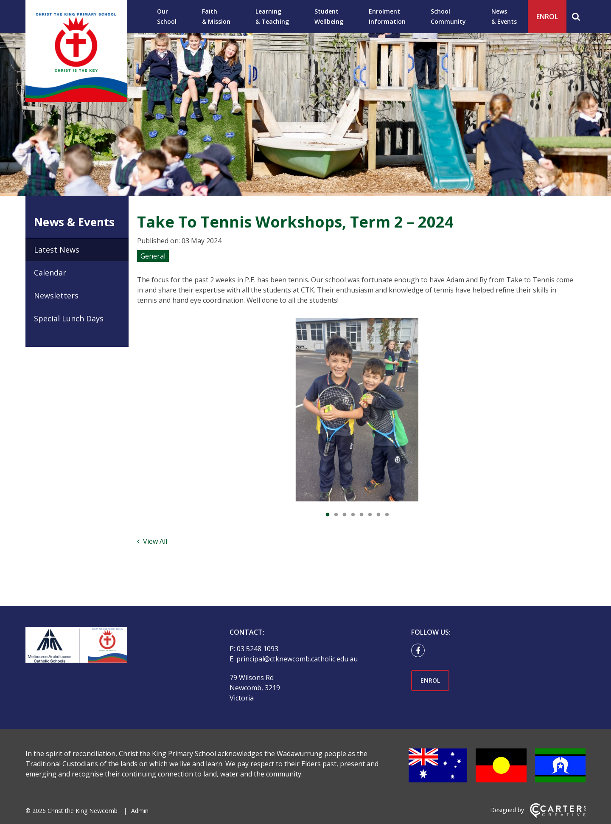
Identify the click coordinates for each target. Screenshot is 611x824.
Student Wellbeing (328, 16)
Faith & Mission (216, 16)
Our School (167, 16)
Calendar (50, 272)
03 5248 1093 (257, 648)
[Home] (112, 646)
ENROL (547, 16)
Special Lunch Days (69, 318)
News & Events (504, 16)
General (152, 256)
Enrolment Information (387, 16)
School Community (448, 16)
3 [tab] (344, 515)
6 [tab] (370, 515)
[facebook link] (420, 650)
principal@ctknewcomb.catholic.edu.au (297, 659)
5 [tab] (361, 515)
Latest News (56, 250)
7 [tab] (378, 515)
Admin (140, 811)
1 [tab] (327, 515)
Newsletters (56, 295)
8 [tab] (387, 515)
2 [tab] (336, 515)
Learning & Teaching (272, 16)
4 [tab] (353, 515)
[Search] (576, 16)
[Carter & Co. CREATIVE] (558, 816)
